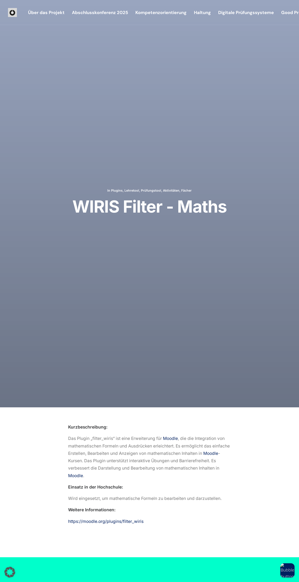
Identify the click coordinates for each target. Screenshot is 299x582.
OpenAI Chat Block (37, 313)
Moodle (170, 143)
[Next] (231, 370)
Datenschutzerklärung (67, 573)
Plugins (117, 43)
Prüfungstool (151, 43)
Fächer (186, 43)
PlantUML (217, 313)
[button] (163, 515)
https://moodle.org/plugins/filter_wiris (106, 226)
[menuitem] (46, 12)
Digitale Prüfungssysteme (246, 12)
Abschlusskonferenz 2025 (100, 12)
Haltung (202, 12)
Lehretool (131, 43)
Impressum (41, 573)
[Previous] (67, 370)
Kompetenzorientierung (161, 12)
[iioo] (12, 12)
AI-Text (121, 313)
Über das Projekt (46, 12)
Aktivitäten (171, 43)
